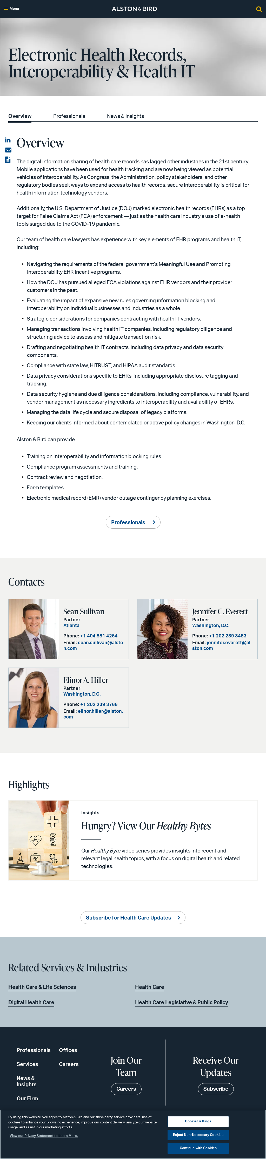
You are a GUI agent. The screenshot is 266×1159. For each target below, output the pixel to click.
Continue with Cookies (198, 1148)
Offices (68, 1050)
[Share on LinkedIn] (8, 140)
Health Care (149, 987)
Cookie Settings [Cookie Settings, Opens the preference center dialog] (198, 1121)
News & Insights (125, 116)
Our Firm (27, 1098)
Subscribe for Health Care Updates (128, 918)
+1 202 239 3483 (228, 636)
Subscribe (215, 1089)
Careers (69, 1064)
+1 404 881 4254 (99, 636)
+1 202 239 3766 (99, 704)
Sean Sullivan (83, 611)
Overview (19, 116)
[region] (133, 1134)
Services (27, 1064)
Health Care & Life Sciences (42, 987)
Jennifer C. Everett (220, 611)
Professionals (69, 116)
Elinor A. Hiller (85, 679)
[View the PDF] (8, 160)
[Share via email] (8, 150)
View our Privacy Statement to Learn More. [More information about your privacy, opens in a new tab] (44, 1136)
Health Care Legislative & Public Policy (181, 1002)
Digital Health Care (31, 1002)
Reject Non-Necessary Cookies (198, 1135)
